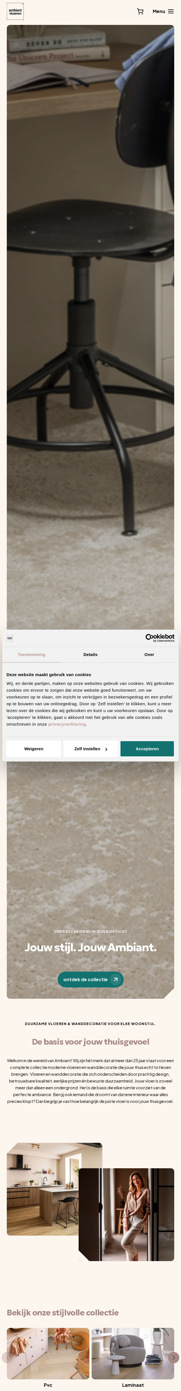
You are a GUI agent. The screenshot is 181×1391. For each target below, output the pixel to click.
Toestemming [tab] (32, 654)
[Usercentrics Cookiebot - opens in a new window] (149, 638)
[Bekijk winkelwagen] (140, 11)
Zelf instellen (90, 748)
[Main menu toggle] (163, 11)
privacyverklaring (67, 724)
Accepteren (147, 748)
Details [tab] (90, 654)
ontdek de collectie (92, 979)
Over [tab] (149, 654)
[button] (7, 1357)
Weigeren (33, 748)
